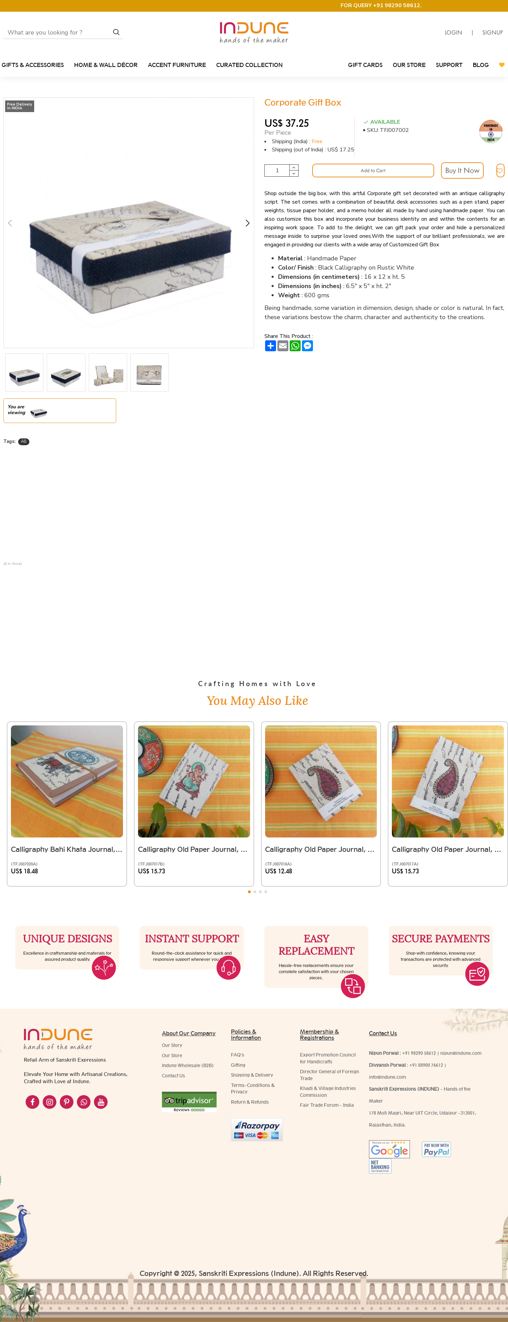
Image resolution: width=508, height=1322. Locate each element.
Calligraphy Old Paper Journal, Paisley (447, 809)
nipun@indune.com (460, 1053)
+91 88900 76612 (426, 1065)
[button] (10, 223)
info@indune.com (387, 1077)
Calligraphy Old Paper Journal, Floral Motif (321, 809)
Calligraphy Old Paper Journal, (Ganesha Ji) (194, 809)
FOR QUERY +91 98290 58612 (380, 5)
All (24, 441)
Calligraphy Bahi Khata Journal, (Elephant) (67, 809)
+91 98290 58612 (419, 1053)
